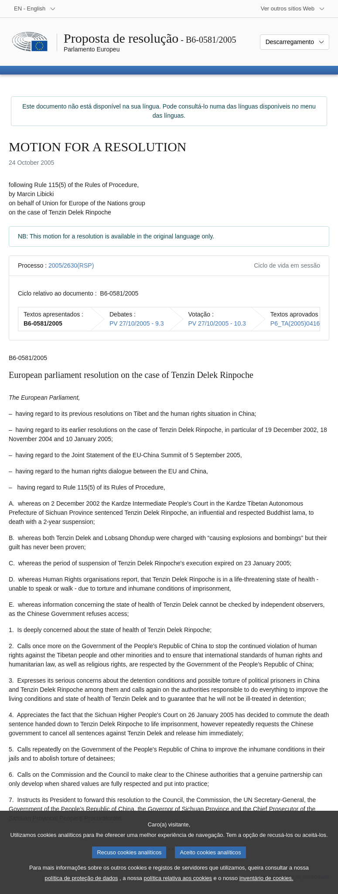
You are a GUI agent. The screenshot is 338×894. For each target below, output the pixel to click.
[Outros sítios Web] (292, 8)
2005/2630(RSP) (71, 265)
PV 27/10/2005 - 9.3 (136, 323)
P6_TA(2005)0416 (295, 323)
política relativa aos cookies (178, 887)
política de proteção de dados (81, 887)
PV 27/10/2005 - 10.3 (217, 323)
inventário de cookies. (266, 887)
